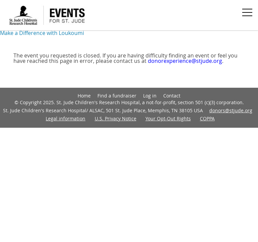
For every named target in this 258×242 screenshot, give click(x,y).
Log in (150, 95)
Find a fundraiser (116, 95)
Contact (171, 95)
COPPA (207, 118)
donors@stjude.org (230, 110)
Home (84, 95)
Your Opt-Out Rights (168, 118)
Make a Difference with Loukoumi (42, 33)
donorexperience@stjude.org (185, 61)
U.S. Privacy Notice (115, 118)
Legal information (65, 118)
